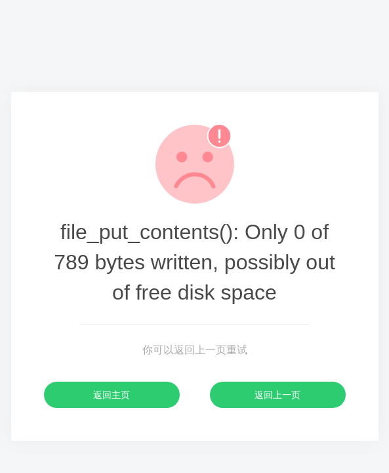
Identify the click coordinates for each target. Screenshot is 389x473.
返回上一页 (277, 395)
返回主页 (111, 395)
